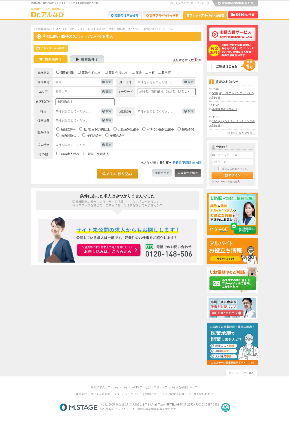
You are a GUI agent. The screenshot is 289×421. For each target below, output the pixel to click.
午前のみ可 (94, 135)
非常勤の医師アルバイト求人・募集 (50, 29)
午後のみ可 (117, 135)
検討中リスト (243, 14)
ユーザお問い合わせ (200, 394)
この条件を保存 (188, 173)
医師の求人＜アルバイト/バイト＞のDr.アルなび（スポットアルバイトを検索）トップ (144, 387)
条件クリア (162, 173)
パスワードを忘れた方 (227, 181)
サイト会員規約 (100, 394)
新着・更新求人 (98, 154)
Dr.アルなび (162, 15)
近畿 (111, 29)
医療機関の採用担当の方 (235, 3)
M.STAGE (78, 407)
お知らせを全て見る (243, 133)
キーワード (125, 91)
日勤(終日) (67, 72)
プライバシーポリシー (128, 394)
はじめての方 (181, 3)
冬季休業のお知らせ (224, 109)
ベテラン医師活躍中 (160, 129)
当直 (152, 72)
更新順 (186, 162)
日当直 (166, 72)
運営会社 (81, 394)
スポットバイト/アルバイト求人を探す (88, 29)
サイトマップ (201, 3)
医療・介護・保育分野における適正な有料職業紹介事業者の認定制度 (225, 407)
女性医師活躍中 (128, 129)
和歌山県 (121, 29)
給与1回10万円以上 (97, 129)
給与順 (196, 162)
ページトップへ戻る (241, 372)
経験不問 (188, 129)
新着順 (176, 162)
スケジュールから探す (51, 48)
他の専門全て (134, 29)
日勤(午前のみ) (91, 72)
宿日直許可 (68, 129)
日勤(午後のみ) (118, 72)
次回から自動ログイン (234, 169)
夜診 (139, 72)
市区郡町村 (43, 101)
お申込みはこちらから (108, 250)
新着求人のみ (70, 154)
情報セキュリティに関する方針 (164, 394)
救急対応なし (70, 135)
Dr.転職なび (125, 15)
